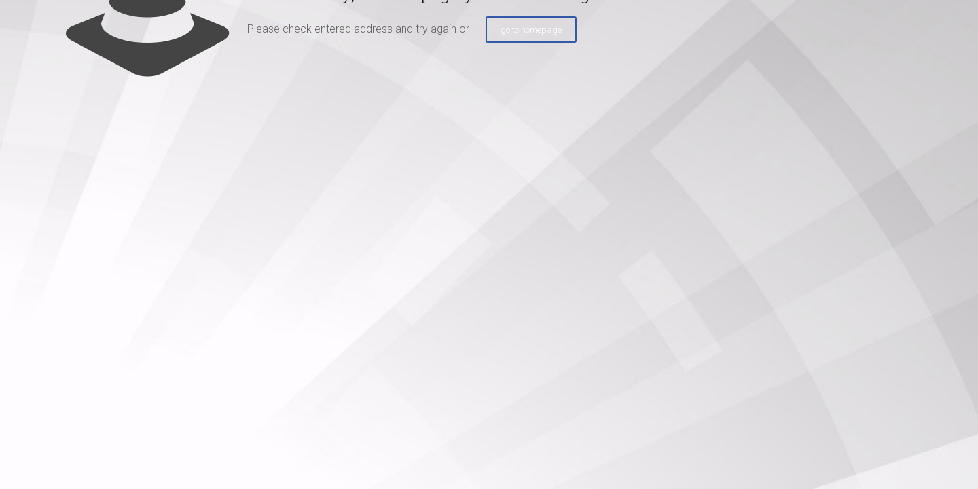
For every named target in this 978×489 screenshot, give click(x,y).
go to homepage (531, 29)
